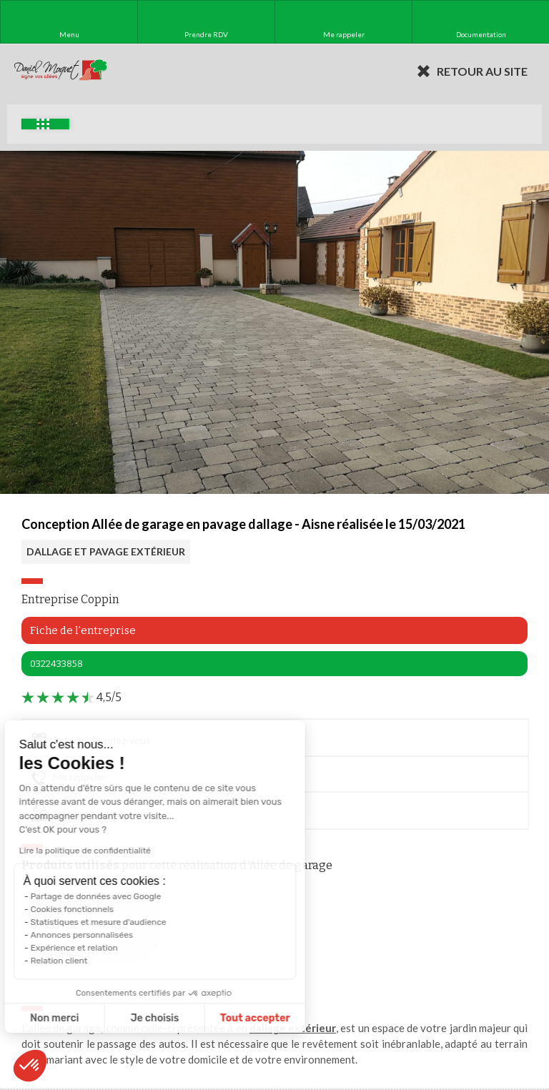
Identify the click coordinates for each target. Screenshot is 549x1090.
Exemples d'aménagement (42, 124)
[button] (30, 1066)
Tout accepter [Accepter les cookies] (207, 1018)
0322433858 (56, 663)
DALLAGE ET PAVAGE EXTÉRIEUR (105, 551)
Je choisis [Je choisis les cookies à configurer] (105, 1018)
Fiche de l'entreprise (83, 630)
